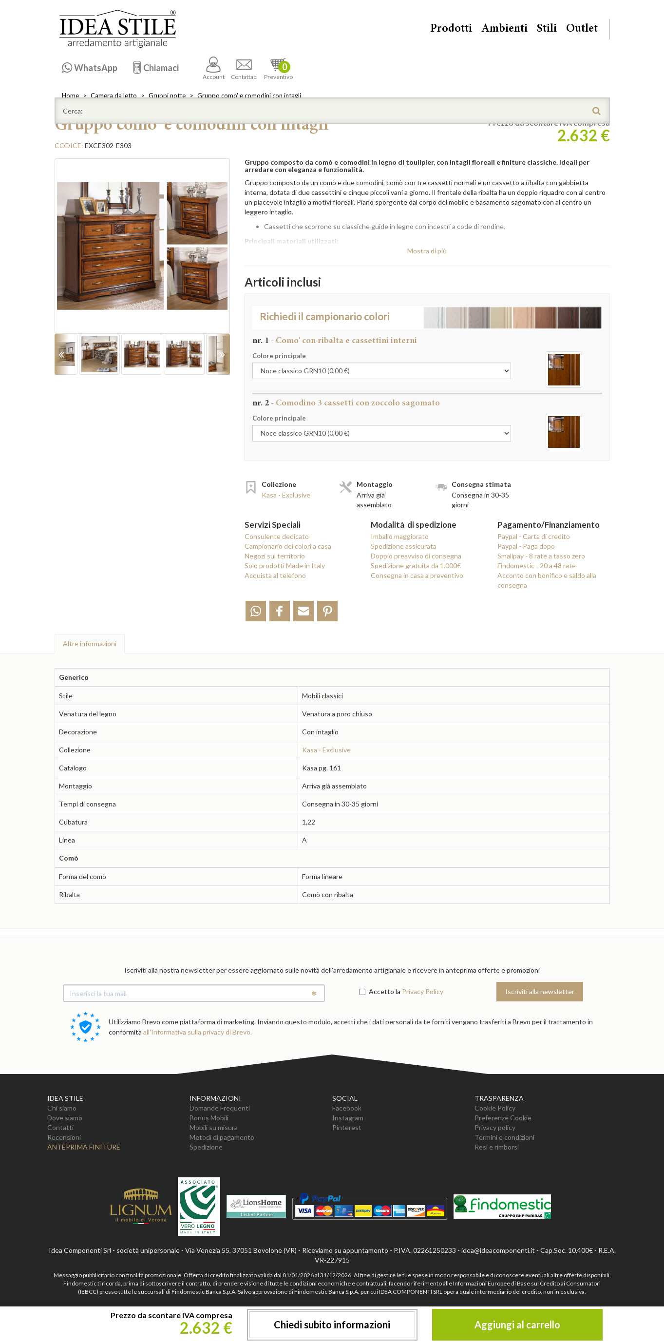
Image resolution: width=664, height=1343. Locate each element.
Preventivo (278, 68)
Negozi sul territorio (275, 556)
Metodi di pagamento (222, 1137)
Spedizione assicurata (403, 546)
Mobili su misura (214, 1127)
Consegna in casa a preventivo (417, 575)
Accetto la (379, 991)
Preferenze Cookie (502, 1117)
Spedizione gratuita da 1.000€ (416, 565)
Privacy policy (494, 1127)
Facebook (346, 1108)
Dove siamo (64, 1117)
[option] (142, 251)
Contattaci (244, 68)
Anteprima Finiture (83, 1147)
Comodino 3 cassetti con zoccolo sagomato (358, 403)
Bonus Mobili (209, 1117)
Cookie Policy (494, 1108)
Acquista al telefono (275, 575)
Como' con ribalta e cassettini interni (346, 341)
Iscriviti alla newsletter (539, 991)
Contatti (60, 1127)
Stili (547, 29)
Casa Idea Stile (117, 29)
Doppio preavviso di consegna (416, 556)
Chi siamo (61, 1108)
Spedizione (206, 1147)
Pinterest (346, 1127)
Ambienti (504, 29)
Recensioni (64, 1137)
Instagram (347, 1117)
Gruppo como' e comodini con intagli (249, 95)
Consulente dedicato (277, 536)
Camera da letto (114, 95)
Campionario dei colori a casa (288, 546)
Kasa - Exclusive (286, 495)
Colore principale (279, 356)
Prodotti (451, 29)
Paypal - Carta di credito (533, 536)
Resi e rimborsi (496, 1147)
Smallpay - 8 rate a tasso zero (541, 556)
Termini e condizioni (504, 1137)
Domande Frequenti (220, 1108)
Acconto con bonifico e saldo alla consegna (546, 580)
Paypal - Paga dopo (526, 546)
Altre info (89, 643)
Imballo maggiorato (400, 536)
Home (70, 95)
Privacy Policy (422, 991)
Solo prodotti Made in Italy (285, 565)
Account (214, 68)
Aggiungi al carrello (517, 1324)
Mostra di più (427, 251)
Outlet (582, 29)
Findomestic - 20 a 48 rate (536, 565)
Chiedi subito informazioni (332, 1324)
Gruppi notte (167, 95)
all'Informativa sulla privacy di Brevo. (197, 1032)
